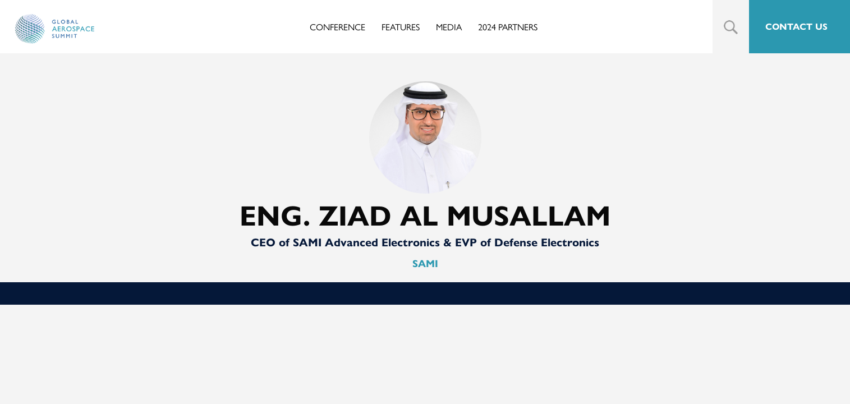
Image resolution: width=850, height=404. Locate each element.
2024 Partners (507, 26)
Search (731, 27)
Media (449, 26)
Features (401, 26)
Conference (337, 26)
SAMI (425, 264)
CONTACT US (796, 26)
